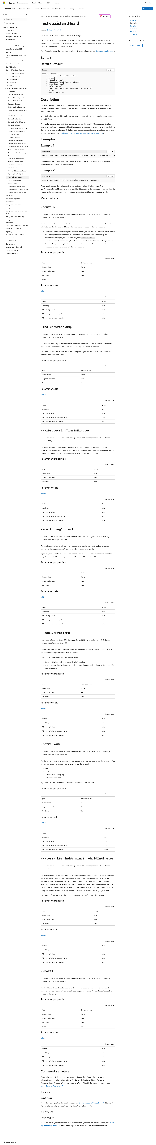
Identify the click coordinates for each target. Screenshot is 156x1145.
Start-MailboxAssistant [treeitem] (15, 174)
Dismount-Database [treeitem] (14, 104)
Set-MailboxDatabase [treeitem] (15, 165)
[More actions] (113, 16)
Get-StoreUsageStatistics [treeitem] (16, 131)
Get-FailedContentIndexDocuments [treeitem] (18, 114)
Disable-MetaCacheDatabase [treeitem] (17, 101)
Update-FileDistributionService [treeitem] (18, 189)
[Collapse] (26, 14)
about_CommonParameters (51, 1086)
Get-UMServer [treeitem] (11, 82)
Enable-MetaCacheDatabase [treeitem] (17, 110)
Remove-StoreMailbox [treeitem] (15, 162)
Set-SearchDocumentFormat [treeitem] (17, 171)
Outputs (133, 34)
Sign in (151, 3)
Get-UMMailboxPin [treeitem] (12, 79)
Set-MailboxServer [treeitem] (14, 168)
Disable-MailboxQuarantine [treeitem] (17, 98)
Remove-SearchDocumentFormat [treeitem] (16, 157)
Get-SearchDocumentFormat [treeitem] (17, 128)
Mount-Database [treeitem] (13, 134)
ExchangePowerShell (55, 16)
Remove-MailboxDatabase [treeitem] (16, 150)
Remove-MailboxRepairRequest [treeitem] (18, 153)
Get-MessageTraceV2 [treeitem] (13, 76)
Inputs (133, 32)
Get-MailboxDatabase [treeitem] (15, 119)
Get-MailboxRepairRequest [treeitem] (16, 122)
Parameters (134, 29)
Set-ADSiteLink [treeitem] (11, 241)
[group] (78, 155)
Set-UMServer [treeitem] (11, 244)
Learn (43, 16)
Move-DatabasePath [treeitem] (14, 137)
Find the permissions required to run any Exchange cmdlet (81, 133)
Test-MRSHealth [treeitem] (13, 183)
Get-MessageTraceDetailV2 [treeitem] (15, 73)
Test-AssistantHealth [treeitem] (15, 177)
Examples (134, 26)
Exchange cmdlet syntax (105, 51)
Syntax (133, 20)
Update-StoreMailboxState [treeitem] (17, 192)
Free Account (147, 9)
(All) (43, 291)
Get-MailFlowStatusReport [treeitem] (15, 70)
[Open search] (146, 3)
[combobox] (15, 19)
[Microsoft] (4, 3)
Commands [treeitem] (10, 30)
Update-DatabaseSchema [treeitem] (16, 186)
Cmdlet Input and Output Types (90, 1103)
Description (133, 23)
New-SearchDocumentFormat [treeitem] (18, 147)
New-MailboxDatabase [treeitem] (15, 140)
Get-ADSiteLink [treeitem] (11, 67)
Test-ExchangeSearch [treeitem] (15, 180)
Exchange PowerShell (54, 30)
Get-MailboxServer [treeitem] (14, 125)
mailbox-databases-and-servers (75, 16)
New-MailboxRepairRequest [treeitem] (17, 143)
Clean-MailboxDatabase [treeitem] (16, 95)
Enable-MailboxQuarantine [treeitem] (16, 107)
